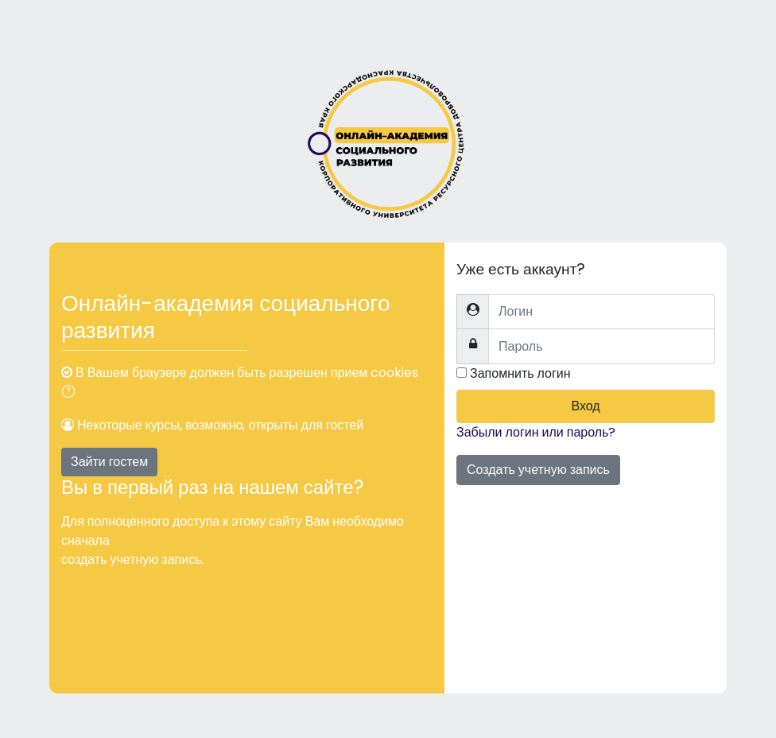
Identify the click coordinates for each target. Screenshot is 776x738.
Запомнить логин (520, 373)
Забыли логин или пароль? (535, 432)
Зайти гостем (109, 462)
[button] (71, 393)
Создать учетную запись (538, 469)
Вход (585, 406)
